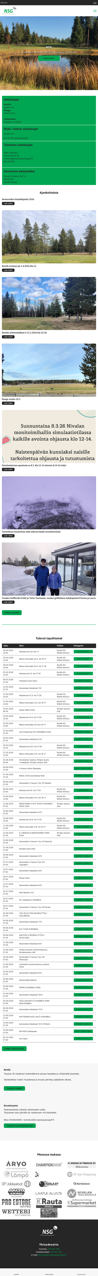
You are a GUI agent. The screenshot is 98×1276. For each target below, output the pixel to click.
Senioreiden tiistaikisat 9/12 (30, 973)
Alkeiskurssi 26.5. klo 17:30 (30, 746)
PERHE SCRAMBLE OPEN (29, 987)
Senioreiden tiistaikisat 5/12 (30, 871)
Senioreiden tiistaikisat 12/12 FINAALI (34, 1024)
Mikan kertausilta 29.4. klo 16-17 (32, 659)
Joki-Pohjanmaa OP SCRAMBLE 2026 (35, 732)
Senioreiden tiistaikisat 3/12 (30, 812)
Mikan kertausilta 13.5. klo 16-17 (32, 703)
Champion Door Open (28, 681)
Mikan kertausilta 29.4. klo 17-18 (32, 666)
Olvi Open (23, 1038)
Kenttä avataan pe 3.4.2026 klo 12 (19, 266)
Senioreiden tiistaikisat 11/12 (30, 1009)
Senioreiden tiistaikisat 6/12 (30, 885)
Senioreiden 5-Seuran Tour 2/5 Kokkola (35, 841)
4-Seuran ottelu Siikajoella (30, 768)
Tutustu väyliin (14, 1088)
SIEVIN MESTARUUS (27, 980)
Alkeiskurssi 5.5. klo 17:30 (30, 673)
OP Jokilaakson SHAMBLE (30, 900)
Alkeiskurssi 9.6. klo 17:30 (30, 790)
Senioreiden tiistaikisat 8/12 (30, 944)
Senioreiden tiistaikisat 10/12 (31, 995)
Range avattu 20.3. (11, 399)
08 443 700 (53, 1249)
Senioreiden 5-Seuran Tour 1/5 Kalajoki (35, 783)
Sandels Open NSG (27, 849)
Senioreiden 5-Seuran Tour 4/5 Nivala (34, 907)
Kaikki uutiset (11, 612)
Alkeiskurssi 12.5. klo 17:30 (30, 695)
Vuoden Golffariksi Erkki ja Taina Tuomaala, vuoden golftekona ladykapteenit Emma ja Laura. (49, 598)
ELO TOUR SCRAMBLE (28, 929)
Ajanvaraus (49, 58)
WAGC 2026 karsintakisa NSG (32, 776)
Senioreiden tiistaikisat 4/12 (30, 856)
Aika (5, 645)
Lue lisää (8, 203)
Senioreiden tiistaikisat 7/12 (30, 922)
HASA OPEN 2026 (27, 710)
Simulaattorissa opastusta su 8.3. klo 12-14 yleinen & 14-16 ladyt (34, 465)
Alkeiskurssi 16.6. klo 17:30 (30, 819)
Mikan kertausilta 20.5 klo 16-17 (32, 725)
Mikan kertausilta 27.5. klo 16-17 (32, 754)
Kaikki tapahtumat (14, 1048)
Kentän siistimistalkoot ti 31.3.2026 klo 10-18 (24, 332)
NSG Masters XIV (26, 892)
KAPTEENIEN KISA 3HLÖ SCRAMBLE (34, 1017)
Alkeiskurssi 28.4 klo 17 (29, 651)
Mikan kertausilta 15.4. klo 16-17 (32, 798)
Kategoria (78, 645)
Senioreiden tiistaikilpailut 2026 (18, 199)
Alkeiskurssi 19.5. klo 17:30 (30, 717)
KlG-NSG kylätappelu (28, 1031)
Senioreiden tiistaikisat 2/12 (30, 739)
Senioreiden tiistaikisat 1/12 (30, 688)
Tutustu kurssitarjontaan (19, 1125)
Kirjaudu (4, 2)
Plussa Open (24, 878)
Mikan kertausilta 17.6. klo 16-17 (32, 827)
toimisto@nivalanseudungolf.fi (52, 1255)
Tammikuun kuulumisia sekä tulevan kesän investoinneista (31, 532)
